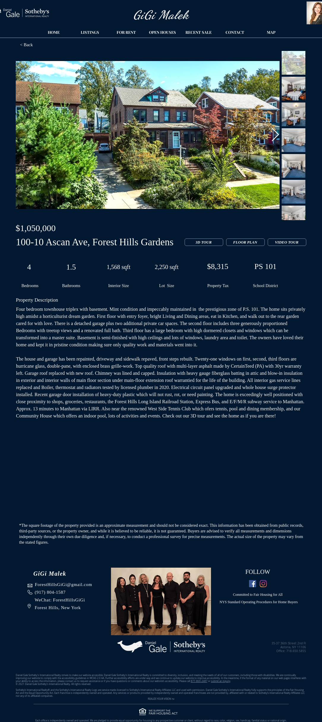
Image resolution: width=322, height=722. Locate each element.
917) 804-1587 (51, 592)
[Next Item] (275, 135)
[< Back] (50, 44)
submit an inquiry (220, 681)
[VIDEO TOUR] (287, 242)
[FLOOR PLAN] (245, 242)
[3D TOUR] (204, 242)
